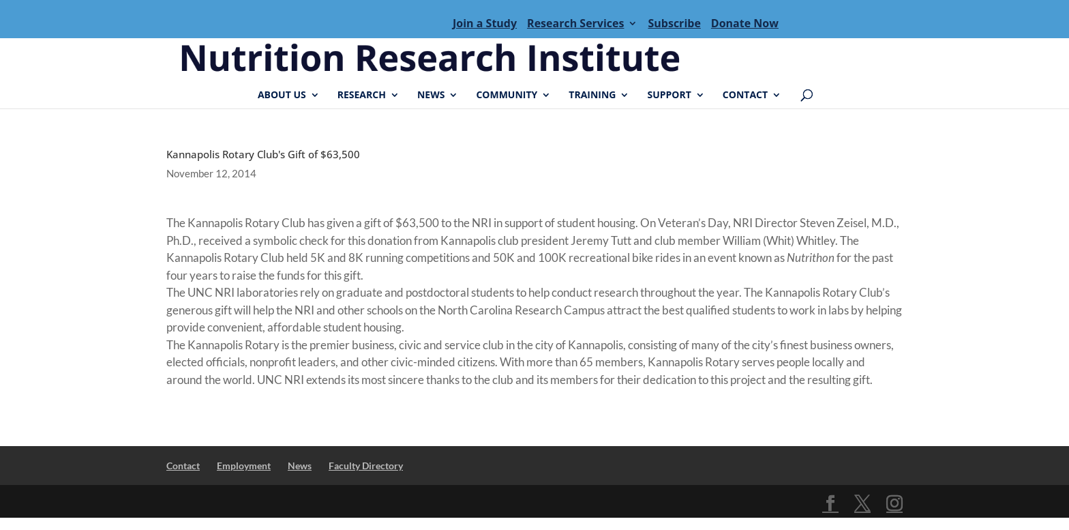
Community (506, 95)
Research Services (575, 23)
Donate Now (745, 23)
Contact (745, 95)
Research (361, 95)
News (431, 95)
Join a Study (485, 23)
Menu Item (309, 23)
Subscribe (674, 23)
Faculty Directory (366, 465)
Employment (244, 465)
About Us (282, 95)
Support (669, 95)
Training (592, 95)
